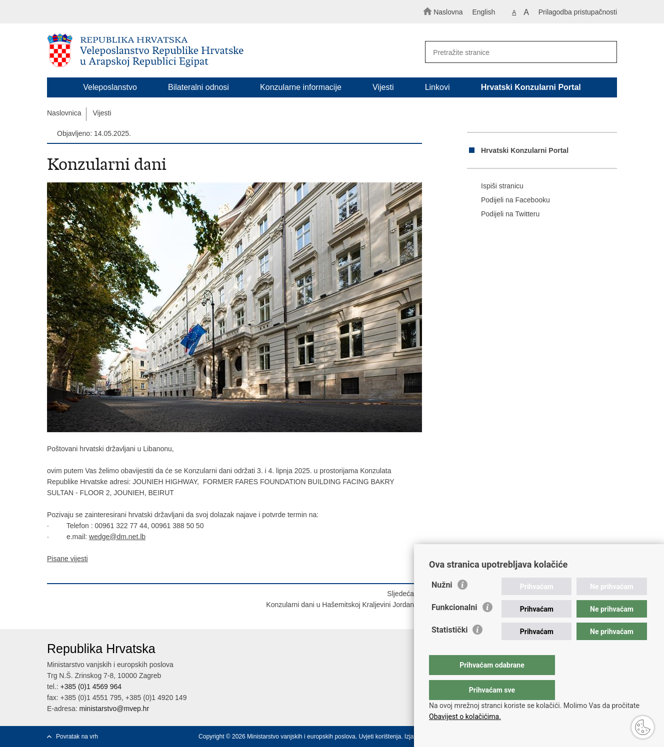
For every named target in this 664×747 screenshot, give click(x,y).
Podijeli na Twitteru (503, 214)
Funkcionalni (455, 627)
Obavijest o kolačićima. (465, 717)
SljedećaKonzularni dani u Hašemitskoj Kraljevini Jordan (340, 599)
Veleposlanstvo (110, 87)
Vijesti (383, 87)
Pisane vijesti (67, 559)
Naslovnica (64, 113)
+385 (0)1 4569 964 (91, 687)
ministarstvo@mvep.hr (114, 709)
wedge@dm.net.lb (117, 537)
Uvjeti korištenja (379, 736)
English (483, 12)
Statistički (450, 650)
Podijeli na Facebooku (508, 200)
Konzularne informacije (301, 87)
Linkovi (437, 87)
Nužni (442, 605)
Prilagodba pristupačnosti (577, 12)
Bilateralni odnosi (198, 87)
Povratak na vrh (77, 736)
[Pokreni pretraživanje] (605, 52)
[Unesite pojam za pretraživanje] (516, 52)
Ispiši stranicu (495, 186)
